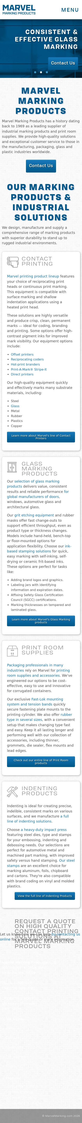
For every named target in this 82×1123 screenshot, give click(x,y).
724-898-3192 (23, 988)
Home (10, 1028)
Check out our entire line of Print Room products (41, 762)
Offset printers (22, 354)
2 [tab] (41, 72)
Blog (9, 1066)
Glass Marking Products (40, 469)
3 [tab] (47, 72)
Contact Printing (37, 262)
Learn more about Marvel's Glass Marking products (41, 621)
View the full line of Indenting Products (45, 896)
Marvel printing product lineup (33, 276)
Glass (15, 406)
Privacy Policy (17, 1056)
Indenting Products (40, 791)
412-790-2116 (21, 983)
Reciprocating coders (27, 359)
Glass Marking (21, 1092)
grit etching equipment (34, 515)
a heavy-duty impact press (44, 830)
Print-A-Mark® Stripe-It (29, 369)
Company (13, 1038)
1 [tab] (35, 72)
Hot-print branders (25, 364)
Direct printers (22, 374)
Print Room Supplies (43, 651)
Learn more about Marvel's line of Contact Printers (41, 437)
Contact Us (15, 1047)
